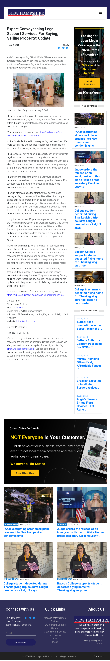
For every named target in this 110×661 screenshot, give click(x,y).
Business (55, 621)
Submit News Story (89, 82)
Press (55, 642)
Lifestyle (55, 638)
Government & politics (55, 631)
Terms (85, 640)
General (55, 628)
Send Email (18, 307)
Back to (99, 656)
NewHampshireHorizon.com (44, 656)
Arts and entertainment (55, 617)
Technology (55, 635)
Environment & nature (55, 624)
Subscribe (20, 642)
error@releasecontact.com (20, 348)
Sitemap (100, 643)
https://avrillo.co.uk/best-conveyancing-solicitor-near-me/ (36, 294)
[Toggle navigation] (101, 13)
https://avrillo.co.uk (25, 321)
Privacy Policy (96, 640)
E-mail (9, 633)
